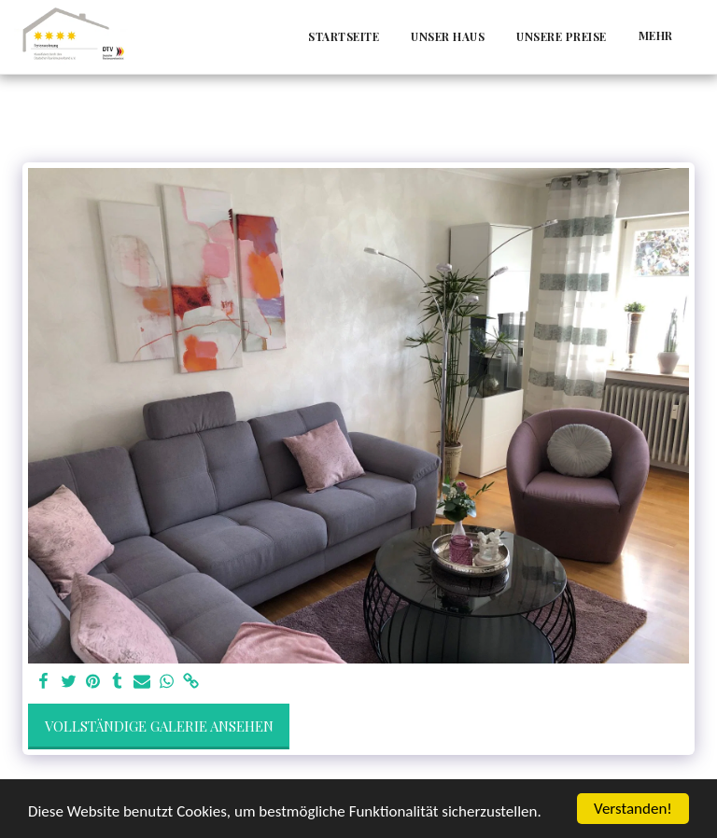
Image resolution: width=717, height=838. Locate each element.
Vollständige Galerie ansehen (159, 726)
